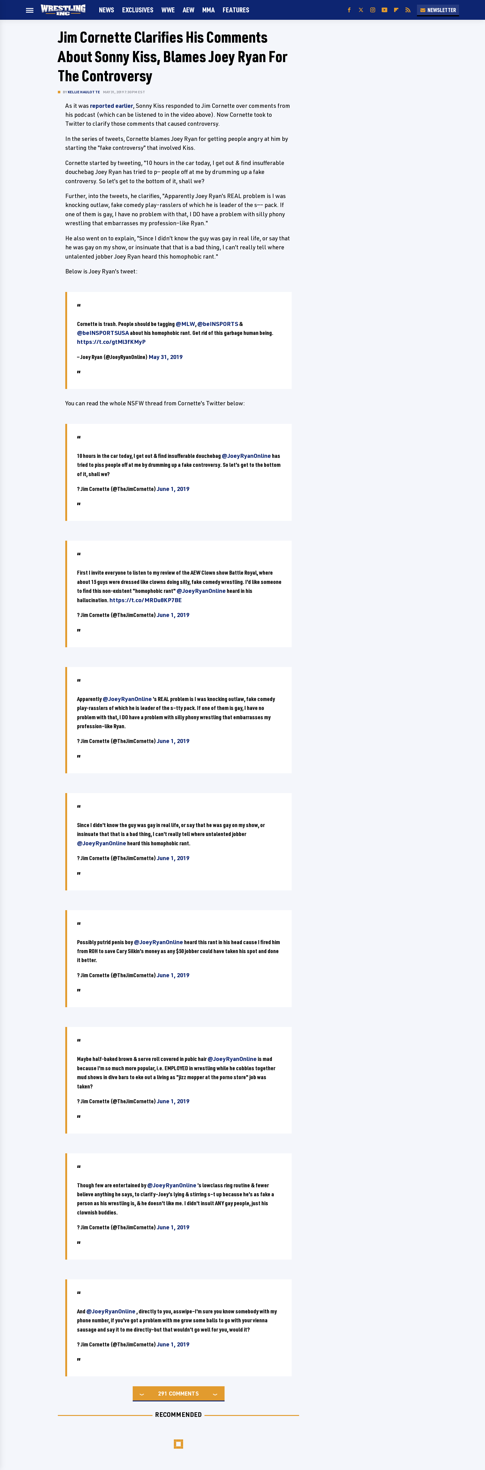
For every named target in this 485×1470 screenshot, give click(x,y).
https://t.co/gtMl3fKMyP (111, 341)
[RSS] (408, 10)
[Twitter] (361, 10)
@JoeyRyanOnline (246, 455)
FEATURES (236, 10)
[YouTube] (384, 10)
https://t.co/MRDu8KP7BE (145, 600)
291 (162, 1393)
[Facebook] (349, 10)
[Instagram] (373, 10)
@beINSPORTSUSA (103, 332)
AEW (188, 10)
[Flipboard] (396, 10)
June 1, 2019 (173, 488)
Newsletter (438, 9)
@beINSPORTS (217, 323)
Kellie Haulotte (84, 92)
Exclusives (137, 10)
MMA (208, 10)
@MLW (185, 323)
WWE (168, 10)
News (106, 10)
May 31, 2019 (165, 357)
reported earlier (111, 105)
